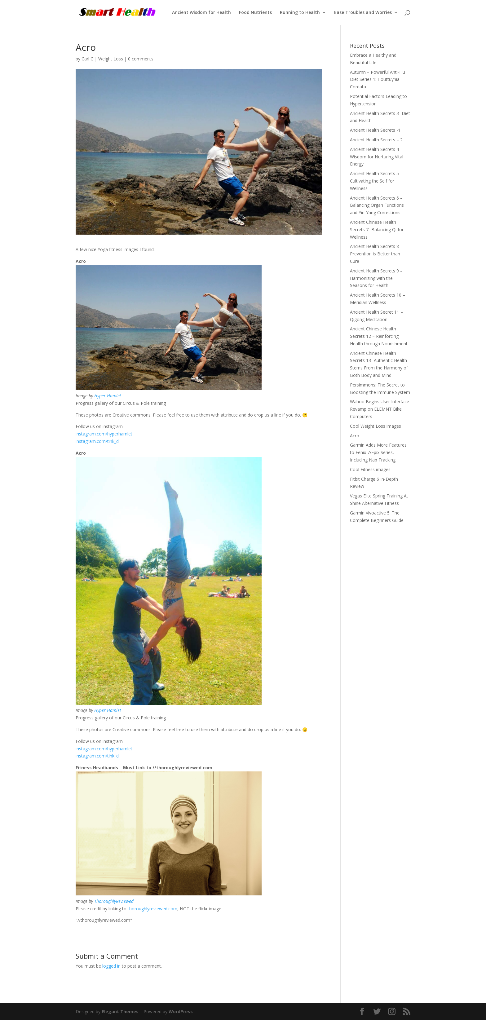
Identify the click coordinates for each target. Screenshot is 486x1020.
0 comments (140, 59)
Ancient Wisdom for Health (201, 12)
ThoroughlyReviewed (114, 901)
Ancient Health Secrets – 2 (376, 140)
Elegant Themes (120, 1011)
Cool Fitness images (370, 469)
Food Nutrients (255, 12)
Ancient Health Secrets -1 (375, 130)
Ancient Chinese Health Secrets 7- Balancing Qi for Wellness (377, 229)
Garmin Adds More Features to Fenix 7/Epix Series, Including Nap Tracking (378, 452)
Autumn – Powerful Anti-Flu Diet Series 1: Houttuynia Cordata (377, 79)
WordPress (181, 1011)
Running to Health (300, 12)
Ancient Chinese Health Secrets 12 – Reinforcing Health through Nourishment (379, 336)
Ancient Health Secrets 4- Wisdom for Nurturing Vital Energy (376, 156)
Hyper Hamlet (107, 396)
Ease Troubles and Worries (363, 12)
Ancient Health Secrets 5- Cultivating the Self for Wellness (375, 180)
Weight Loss (110, 59)
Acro (354, 436)
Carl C (87, 59)
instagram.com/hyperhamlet (104, 434)
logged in (111, 966)
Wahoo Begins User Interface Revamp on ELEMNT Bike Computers (379, 409)
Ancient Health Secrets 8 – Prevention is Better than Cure (376, 253)
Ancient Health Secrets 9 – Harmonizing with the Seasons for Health (376, 278)
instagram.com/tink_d (97, 441)
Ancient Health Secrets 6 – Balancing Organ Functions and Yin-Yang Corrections (377, 205)
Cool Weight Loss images (375, 426)
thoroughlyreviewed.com (152, 909)
